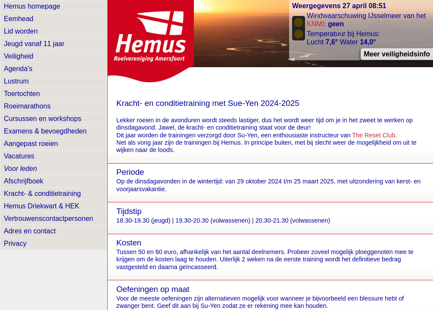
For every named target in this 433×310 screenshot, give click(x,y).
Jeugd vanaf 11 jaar (34, 43)
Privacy (15, 243)
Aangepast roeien (31, 143)
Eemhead (19, 18)
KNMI (315, 24)
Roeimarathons (27, 106)
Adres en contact (30, 231)
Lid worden (20, 31)
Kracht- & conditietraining (42, 193)
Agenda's (18, 68)
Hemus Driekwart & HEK (41, 206)
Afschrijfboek (24, 181)
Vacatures (19, 156)
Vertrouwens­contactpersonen (48, 218)
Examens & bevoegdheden (45, 131)
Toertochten (22, 93)
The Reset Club (373, 135)
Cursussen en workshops (42, 118)
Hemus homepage (32, 6)
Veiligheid (19, 56)
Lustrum (16, 81)
